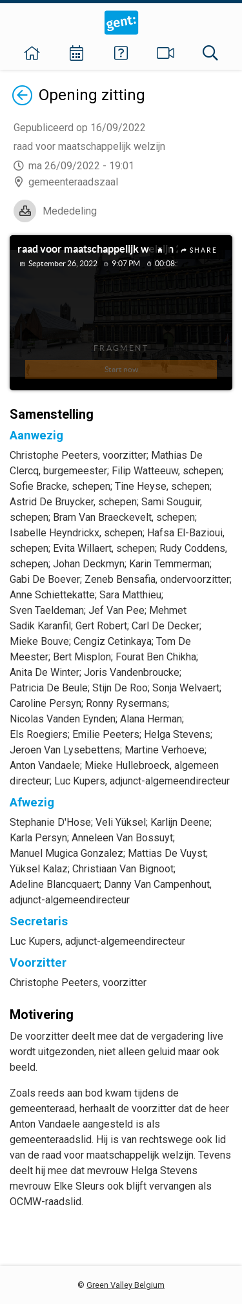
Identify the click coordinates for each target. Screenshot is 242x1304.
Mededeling (70, 211)
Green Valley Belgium (125, 1285)
